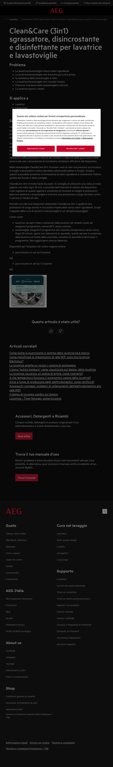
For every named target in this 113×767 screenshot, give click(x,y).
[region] (56, 132)
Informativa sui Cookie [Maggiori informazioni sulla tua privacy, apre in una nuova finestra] (71, 138)
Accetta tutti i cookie (75, 148)
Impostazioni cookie (36, 148)
